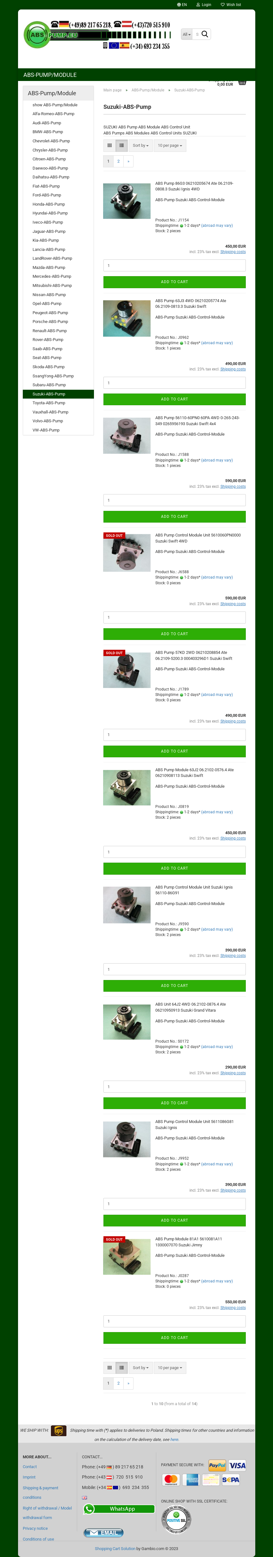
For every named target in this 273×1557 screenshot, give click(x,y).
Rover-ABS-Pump (48, 339)
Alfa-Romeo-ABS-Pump (53, 113)
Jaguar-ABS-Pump (49, 231)
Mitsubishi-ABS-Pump (52, 285)
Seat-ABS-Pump (47, 357)
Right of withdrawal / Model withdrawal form (47, 1513)
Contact (30, 1466)
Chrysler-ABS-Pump (50, 150)
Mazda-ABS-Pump (49, 267)
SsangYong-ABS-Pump (53, 376)
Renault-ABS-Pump (50, 330)
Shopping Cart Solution (115, 1548)
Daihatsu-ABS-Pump (51, 177)
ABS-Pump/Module (50, 74)
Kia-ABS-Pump (46, 240)
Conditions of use (38, 1539)
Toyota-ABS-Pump (49, 402)
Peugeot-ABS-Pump (50, 312)
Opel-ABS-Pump (47, 303)
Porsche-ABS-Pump (50, 321)
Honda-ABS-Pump (49, 204)
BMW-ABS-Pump (48, 131)
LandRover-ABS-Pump (52, 258)
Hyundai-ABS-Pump (50, 213)
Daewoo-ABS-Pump (50, 168)
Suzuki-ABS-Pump (49, 394)
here (174, 1439)
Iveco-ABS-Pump (48, 222)
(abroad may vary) (217, 225)
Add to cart (174, 282)
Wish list (231, 5)
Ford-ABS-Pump (47, 195)
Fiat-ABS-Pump (46, 186)
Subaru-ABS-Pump (49, 384)
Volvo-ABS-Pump (48, 421)
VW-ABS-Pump (46, 430)
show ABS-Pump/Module (55, 104)
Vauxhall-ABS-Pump (50, 412)
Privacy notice (35, 1528)
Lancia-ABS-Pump (49, 249)
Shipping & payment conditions (40, 1493)
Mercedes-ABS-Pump (52, 276)
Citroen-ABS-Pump (49, 159)
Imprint (29, 1477)
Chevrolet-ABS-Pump (51, 141)
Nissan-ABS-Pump (49, 294)
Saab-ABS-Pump (47, 348)
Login (203, 5)
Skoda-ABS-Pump (49, 366)
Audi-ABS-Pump (47, 123)
